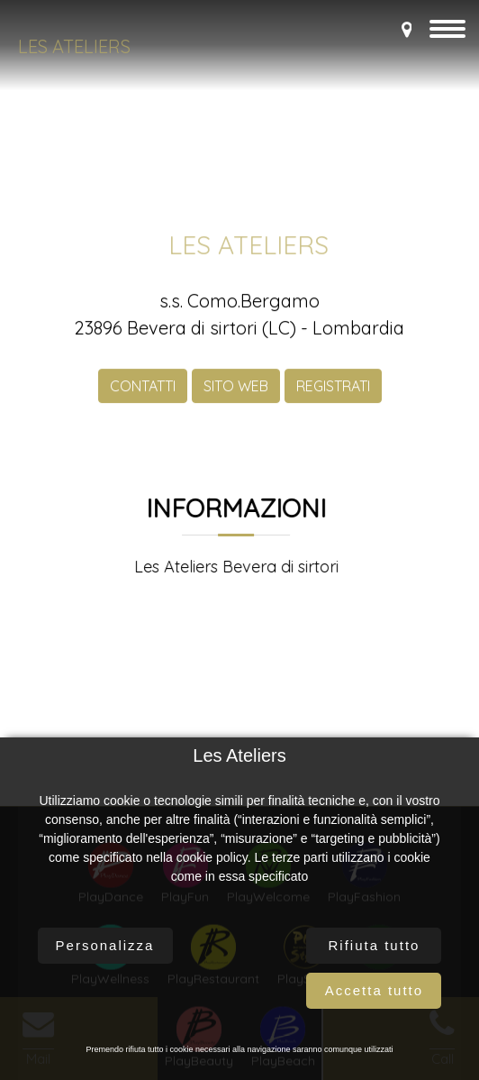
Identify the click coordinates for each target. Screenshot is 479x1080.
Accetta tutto (374, 990)
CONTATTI (143, 397)
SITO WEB (235, 397)
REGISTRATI (333, 397)
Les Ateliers (74, 46)
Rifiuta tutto (374, 945)
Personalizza (105, 945)
